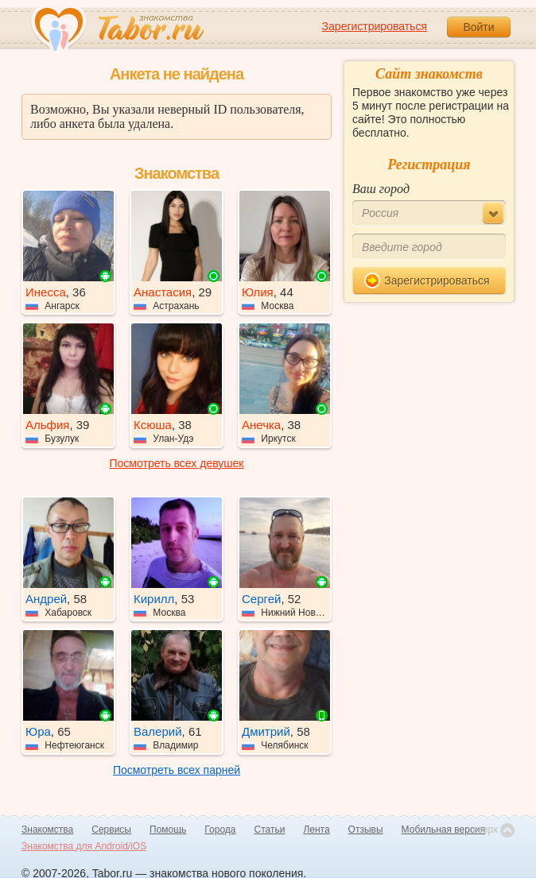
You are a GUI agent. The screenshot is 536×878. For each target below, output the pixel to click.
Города (219, 829)
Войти (478, 27)
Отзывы (365, 829)
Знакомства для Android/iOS (83, 846)
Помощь (168, 829)
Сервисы (111, 829)
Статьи (269, 829)
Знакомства (47, 829)
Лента (316, 829)
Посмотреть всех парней (176, 770)
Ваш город (381, 188)
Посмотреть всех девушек (177, 463)
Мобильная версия (444, 829)
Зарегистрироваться (374, 26)
